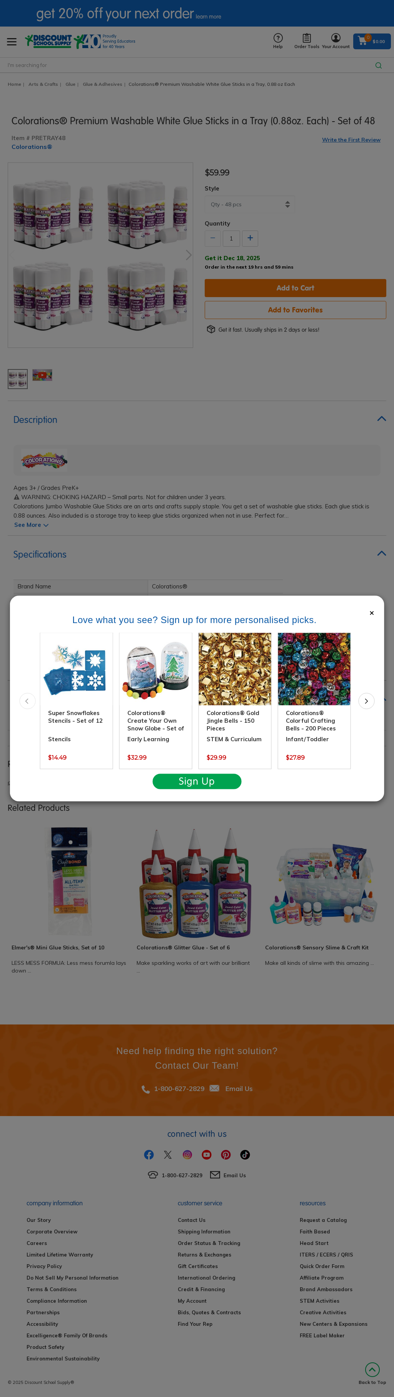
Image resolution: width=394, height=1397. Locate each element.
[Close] (371, 612)
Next (366, 701)
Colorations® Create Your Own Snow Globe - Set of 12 (155, 724)
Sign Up (197, 781)
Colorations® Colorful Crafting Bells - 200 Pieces (311, 720)
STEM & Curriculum (234, 739)
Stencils (59, 739)
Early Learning (148, 739)
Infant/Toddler (307, 739)
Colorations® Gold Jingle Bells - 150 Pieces (233, 720)
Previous (28, 701)
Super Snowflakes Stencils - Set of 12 (75, 716)
